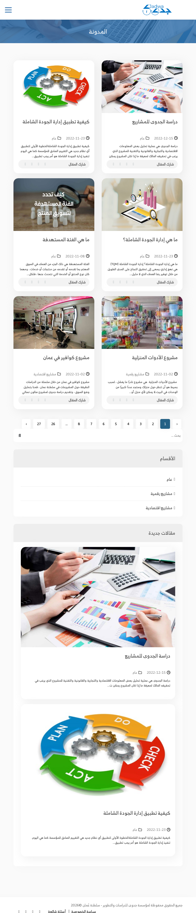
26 (53, 424)
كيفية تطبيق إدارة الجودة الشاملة (56, 121)
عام (171, 479)
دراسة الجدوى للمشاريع (155, 121)
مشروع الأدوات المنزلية (155, 357)
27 (39, 424)
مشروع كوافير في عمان (66, 357)
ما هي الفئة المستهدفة (66, 239)
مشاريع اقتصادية (160, 507)
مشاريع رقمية (163, 493)
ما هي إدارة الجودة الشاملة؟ (150, 239)
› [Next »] (26, 424)
